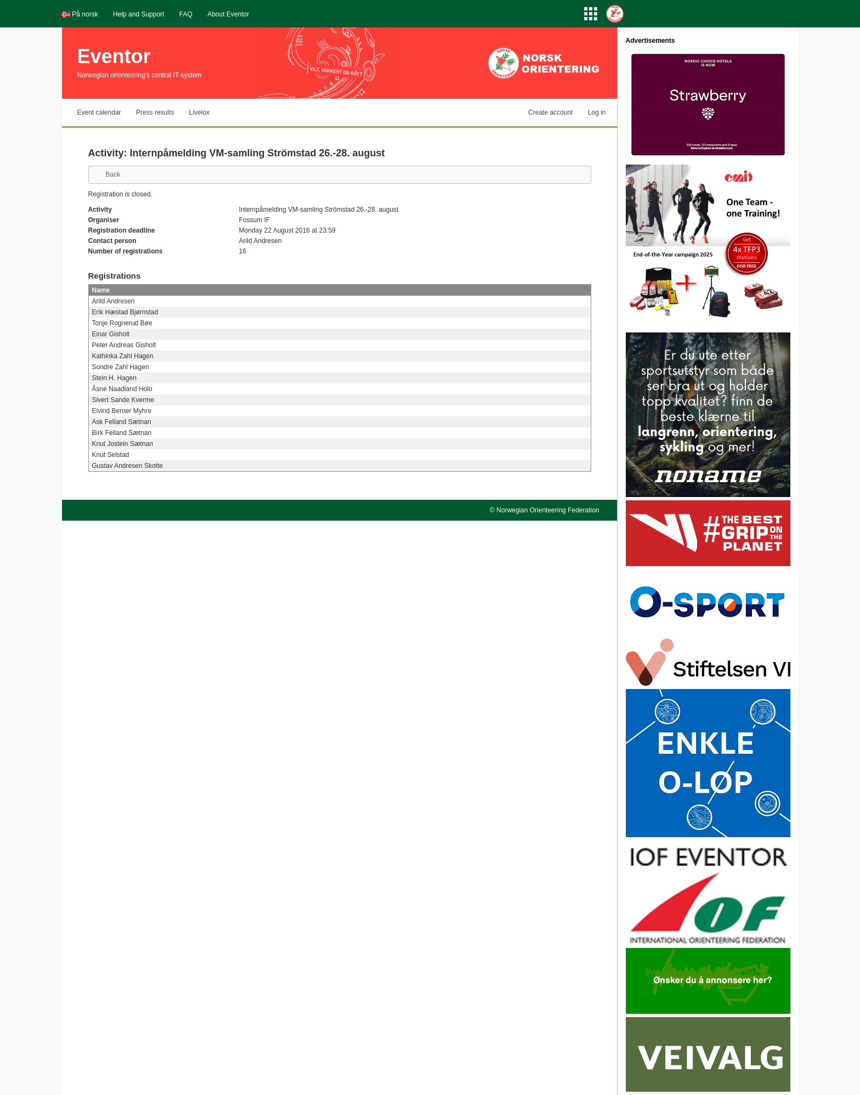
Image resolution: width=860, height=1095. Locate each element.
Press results (155, 112)
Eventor (114, 56)
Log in (597, 112)
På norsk (85, 14)
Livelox (199, 112)
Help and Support (138, 14)
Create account (550, 112)
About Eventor (228, 14)
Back (113, 174)
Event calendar (99, 112)
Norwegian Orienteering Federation (547, 510)
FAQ (186, 14)
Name (101, 290)
